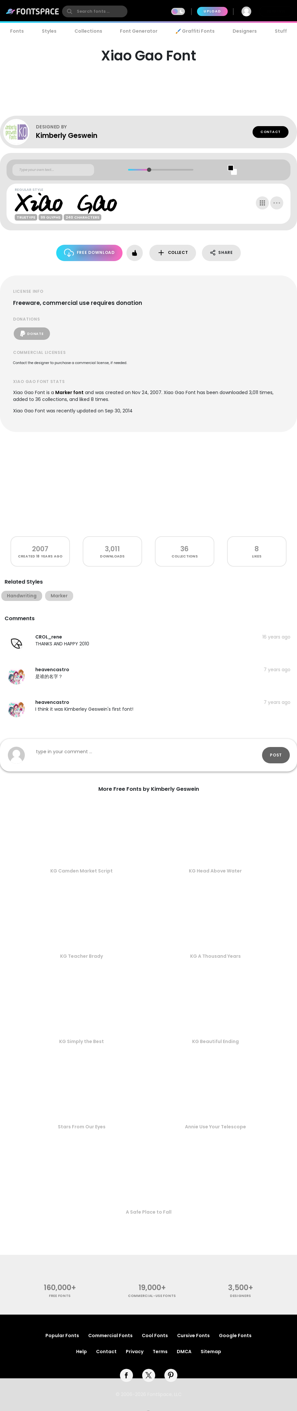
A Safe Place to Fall (149, 1212)
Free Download (89, 253)
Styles (49, 31)
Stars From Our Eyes (82, 1126)
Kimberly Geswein (66, 135)
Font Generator (138, 31)
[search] (94, 11)
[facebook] (126, 1375)
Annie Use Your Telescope (215, 1126)
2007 (40, 549)
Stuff (281, 31)
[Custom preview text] (53, 170)
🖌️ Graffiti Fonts (195, 31)
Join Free (276, 11)
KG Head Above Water (215, 871)
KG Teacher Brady (81, 956)
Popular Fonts (62, 1335)
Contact (270, 131)
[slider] (149, 170)
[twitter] (148, 1375)
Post (276, 755)
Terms (160, 1351)
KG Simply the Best (81, 1041)
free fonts (60, 1295)
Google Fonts (235, 1335)
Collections (88, 31)
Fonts (17, 31)
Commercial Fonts (110, 1335)
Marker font (69, 392)
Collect (172, 253)
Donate (31, 334)
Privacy (134, 1351)
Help (81, 1351)
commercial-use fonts (152, 1295)
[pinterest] (170, 1375)
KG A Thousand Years (215, 956)
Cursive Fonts (193, 1335)
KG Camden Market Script (81, 871)
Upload (212, 11)
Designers (245, 31)
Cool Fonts (155, 1335)
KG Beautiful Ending (215, 1041)
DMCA (184, 1351)
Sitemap (211, 1351)
